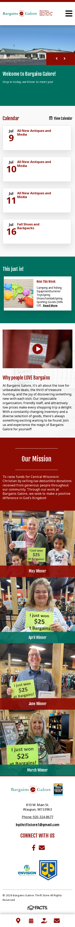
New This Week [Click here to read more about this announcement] (46, 282)
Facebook (34, 848)
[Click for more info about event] (11, 131)
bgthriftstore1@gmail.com (37, 824)
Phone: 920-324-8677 (37, 817)
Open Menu (68, 13)
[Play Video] (37, 349)
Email (42, 848)
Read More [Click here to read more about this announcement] (50, 305)
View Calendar (60, 118)
